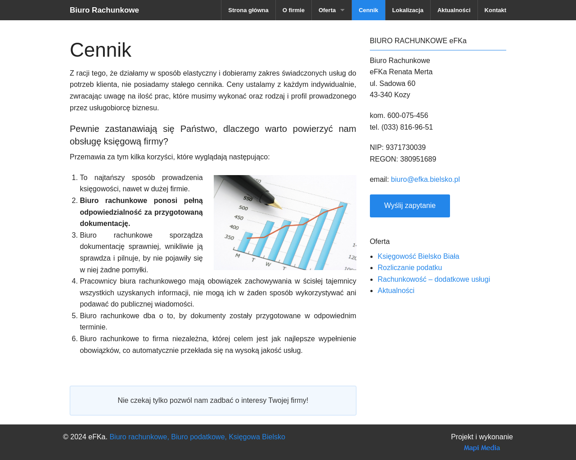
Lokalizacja (407, 10)
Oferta (327, 10)
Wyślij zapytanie (410, 205)
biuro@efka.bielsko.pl (425, 179)
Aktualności (454, 10)
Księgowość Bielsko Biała (418, 256)
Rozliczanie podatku (410, 267)
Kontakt (495, 10)
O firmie (294, 10)
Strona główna (248, 10)
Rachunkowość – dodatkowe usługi (434, 279)
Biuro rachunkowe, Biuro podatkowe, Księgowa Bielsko (197, 437)
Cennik (368, 10)
